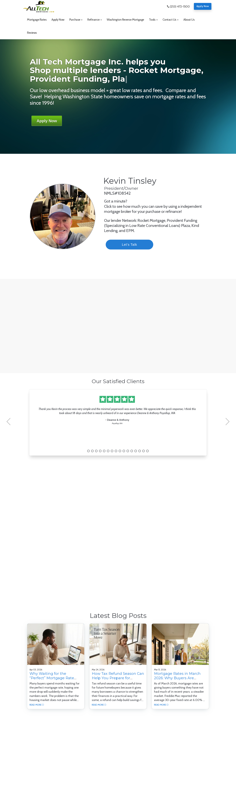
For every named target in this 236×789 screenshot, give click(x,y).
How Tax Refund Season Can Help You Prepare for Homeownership (118, 677)
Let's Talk (136, 244)
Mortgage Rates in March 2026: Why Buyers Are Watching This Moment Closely (177, 680)
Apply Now (203, 6)
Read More (35, 704)
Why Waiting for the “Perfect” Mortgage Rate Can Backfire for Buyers (52, 677)
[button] (76, 19)
